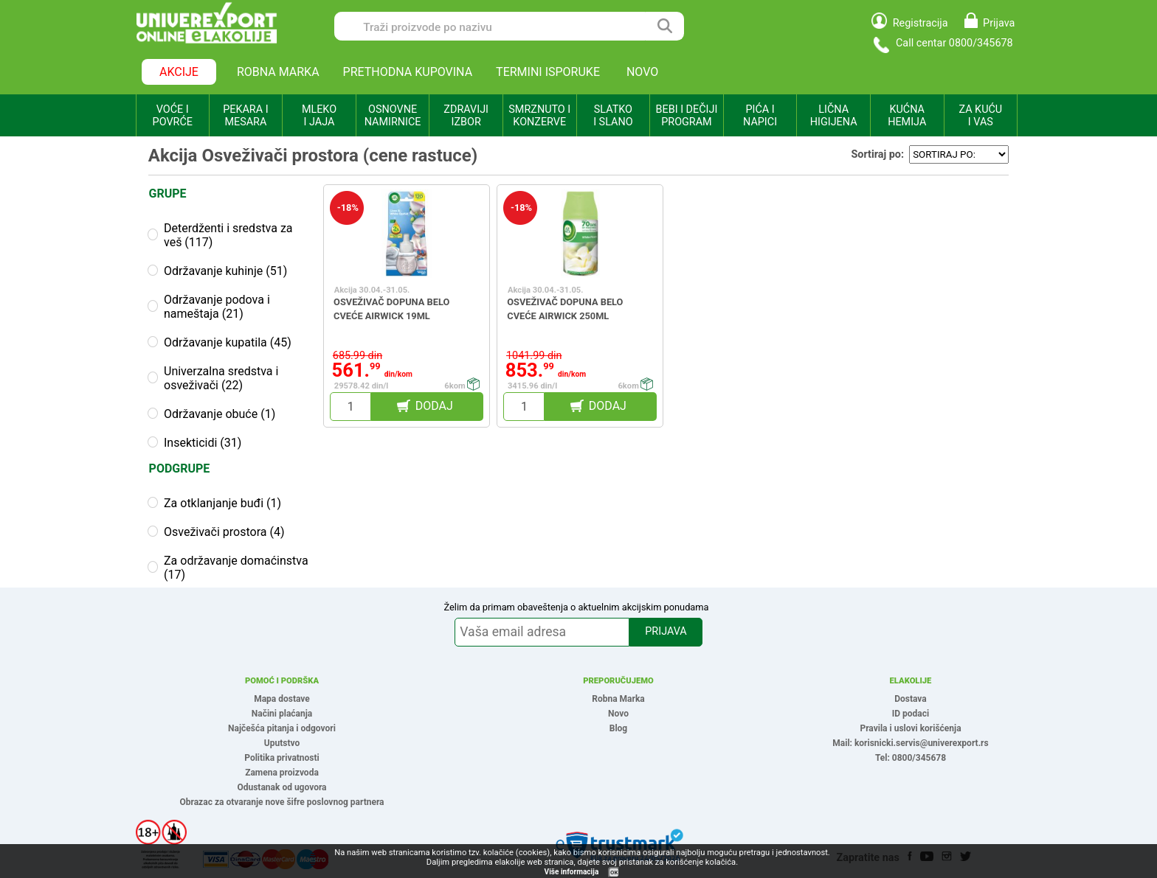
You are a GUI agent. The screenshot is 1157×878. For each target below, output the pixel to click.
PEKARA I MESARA (245, 115)
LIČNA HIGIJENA (833, 115)
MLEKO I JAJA (319, 115)
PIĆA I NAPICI (760, 115)
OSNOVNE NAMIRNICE (393, 115)
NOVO (642, 72)
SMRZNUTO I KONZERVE (539, 115)
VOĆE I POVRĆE (173, 115)
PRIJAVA (665, 631)
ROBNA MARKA (278, 72)
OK (614, 872)
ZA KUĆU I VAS (980, 115)
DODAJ (434, 406)
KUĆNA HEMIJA (907, 115)
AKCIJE (178, 72)
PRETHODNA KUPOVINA (408, 72)
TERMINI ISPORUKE (548, 72)
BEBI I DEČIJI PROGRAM (687, 115)
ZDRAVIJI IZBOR (465, 115)
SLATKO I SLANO (612, 115)
